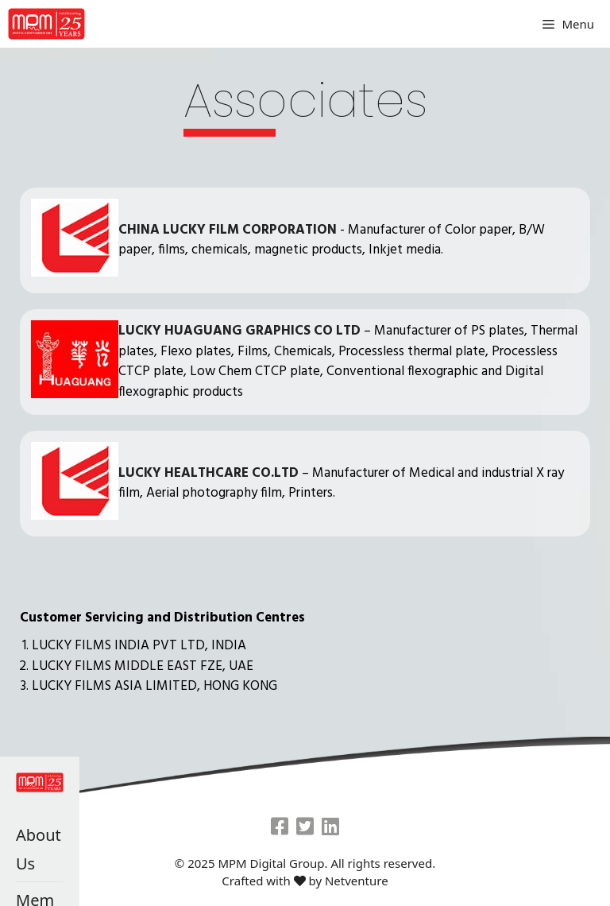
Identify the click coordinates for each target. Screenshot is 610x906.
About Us (38, 849)
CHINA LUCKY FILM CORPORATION (227, 230)
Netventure (356, 881)
